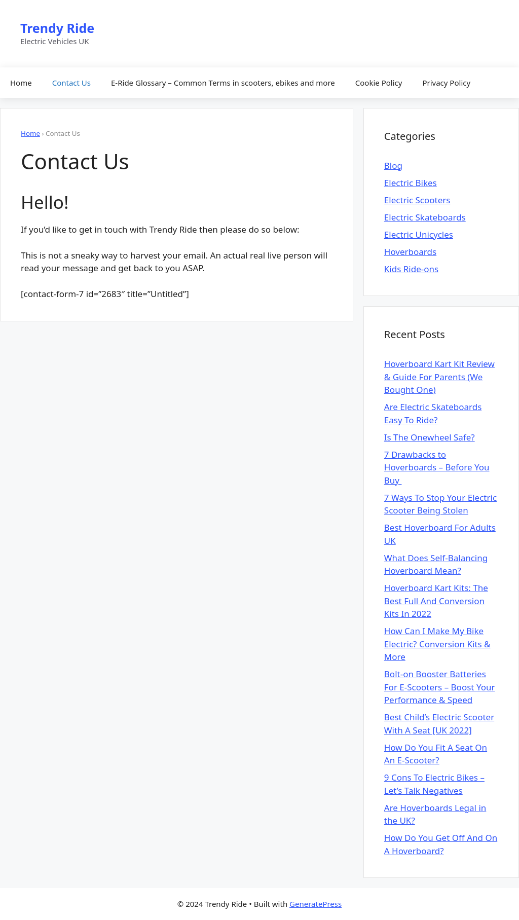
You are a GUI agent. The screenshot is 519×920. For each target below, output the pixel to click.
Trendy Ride (57, 27)
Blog (393, 165)
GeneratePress (315, 904)
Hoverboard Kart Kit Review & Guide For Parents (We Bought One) (439, 376)
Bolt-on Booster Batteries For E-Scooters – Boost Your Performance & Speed (439, 687)
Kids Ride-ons (411, 269)
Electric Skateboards (425, 217)
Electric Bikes (410, 183)
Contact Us (71, 83)
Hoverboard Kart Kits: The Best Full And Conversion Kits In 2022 (436, 600)
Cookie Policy (378, 83)
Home (21, 83)
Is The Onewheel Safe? (429, 437)
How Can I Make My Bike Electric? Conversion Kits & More (437, 644)
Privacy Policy (446, 83)
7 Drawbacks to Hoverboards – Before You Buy (437, 467)
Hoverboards (410, 251)
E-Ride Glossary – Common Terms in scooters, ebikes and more (223, 83)
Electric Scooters (417, 200)
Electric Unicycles (418, 234)
